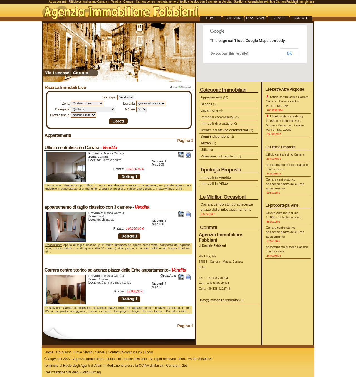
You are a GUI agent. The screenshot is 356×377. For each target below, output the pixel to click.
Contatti (113, 352)
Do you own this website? (230, 53)
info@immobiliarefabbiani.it (221, 300)
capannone (212, 110)
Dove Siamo (83, 352)
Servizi (100, 352)
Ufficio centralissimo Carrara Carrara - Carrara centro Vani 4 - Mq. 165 (287, 103)
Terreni (208, 143)
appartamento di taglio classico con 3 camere (287, 169)
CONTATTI (300, 17)
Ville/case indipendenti (221, 156)
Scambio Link (132, 352)
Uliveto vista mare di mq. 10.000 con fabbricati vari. (283, 217)
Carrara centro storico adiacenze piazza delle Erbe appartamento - (115, 269)
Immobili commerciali (220, 117)
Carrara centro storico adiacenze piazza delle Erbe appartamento (227, 209)
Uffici (207, 149)
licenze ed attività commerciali (227, 130)
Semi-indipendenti (217, 136)
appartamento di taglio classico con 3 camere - (96, 207)
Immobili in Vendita (216, 177)
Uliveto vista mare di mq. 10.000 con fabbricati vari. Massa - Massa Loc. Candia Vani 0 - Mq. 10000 (285, 125)
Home (48, 352)
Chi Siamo (63, 352)
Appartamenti (57, 135)
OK (289, 53)
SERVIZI (279, 17)
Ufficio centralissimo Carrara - (80, 147)
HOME (211, 17)
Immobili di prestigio (219, 123)
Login (149, 352)
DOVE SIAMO (256, 17)
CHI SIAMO (233, 17)
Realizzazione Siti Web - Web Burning (72, 372)
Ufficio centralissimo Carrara (285, 156)
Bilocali (208, 104)
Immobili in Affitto (214, 183)
